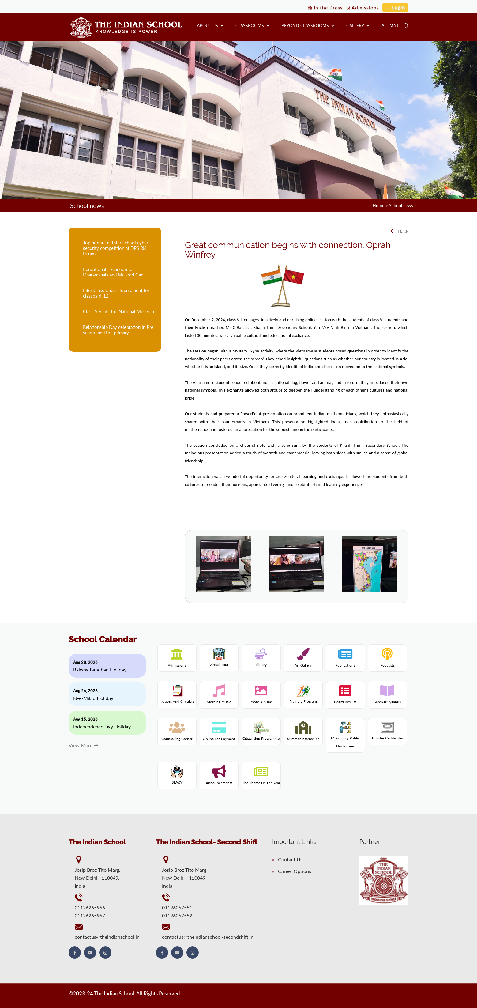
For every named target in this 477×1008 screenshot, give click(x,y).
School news (401, 205)
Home (378, 205)
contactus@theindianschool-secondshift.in (208, 937)
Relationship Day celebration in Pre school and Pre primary (118, 329)
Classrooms (252, 25)
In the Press (325, 7)
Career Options (291, 871)
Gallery (357, 25)
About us (210, 25)
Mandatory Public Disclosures (345, 736)
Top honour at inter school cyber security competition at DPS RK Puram (115, 248)
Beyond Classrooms (307, 25)
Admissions (362, 7)
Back (399, 231)
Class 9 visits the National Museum (118, 311)
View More (83, 745)
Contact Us (287, 859)
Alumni (389, 25)
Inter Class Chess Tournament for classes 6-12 (116, 293)
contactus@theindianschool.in (107, 937)
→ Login (395, 7)
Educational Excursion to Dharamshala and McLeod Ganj (114, 271)
